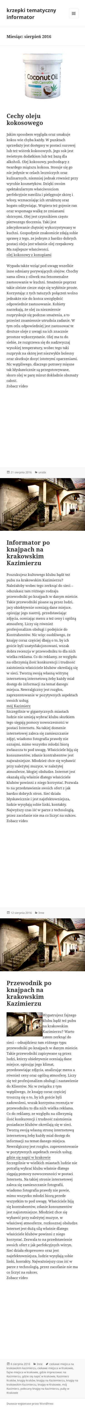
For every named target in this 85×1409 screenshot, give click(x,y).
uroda (42, 472)
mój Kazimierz (19, 706)
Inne (41, 913)
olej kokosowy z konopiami (29, 254)
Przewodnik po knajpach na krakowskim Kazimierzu (29, 993)
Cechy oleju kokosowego (25, 119)
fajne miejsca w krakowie (22, 1372)
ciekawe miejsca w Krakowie (55, 1368)
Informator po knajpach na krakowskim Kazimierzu (28, 552)
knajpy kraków (26, 1380)
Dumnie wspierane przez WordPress (30, 1404)
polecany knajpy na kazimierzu (39, 1389)
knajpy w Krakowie (49, 1384)
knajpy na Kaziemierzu (50, 1380)
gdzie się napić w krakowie (29, 1157)
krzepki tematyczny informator (31, 13)
